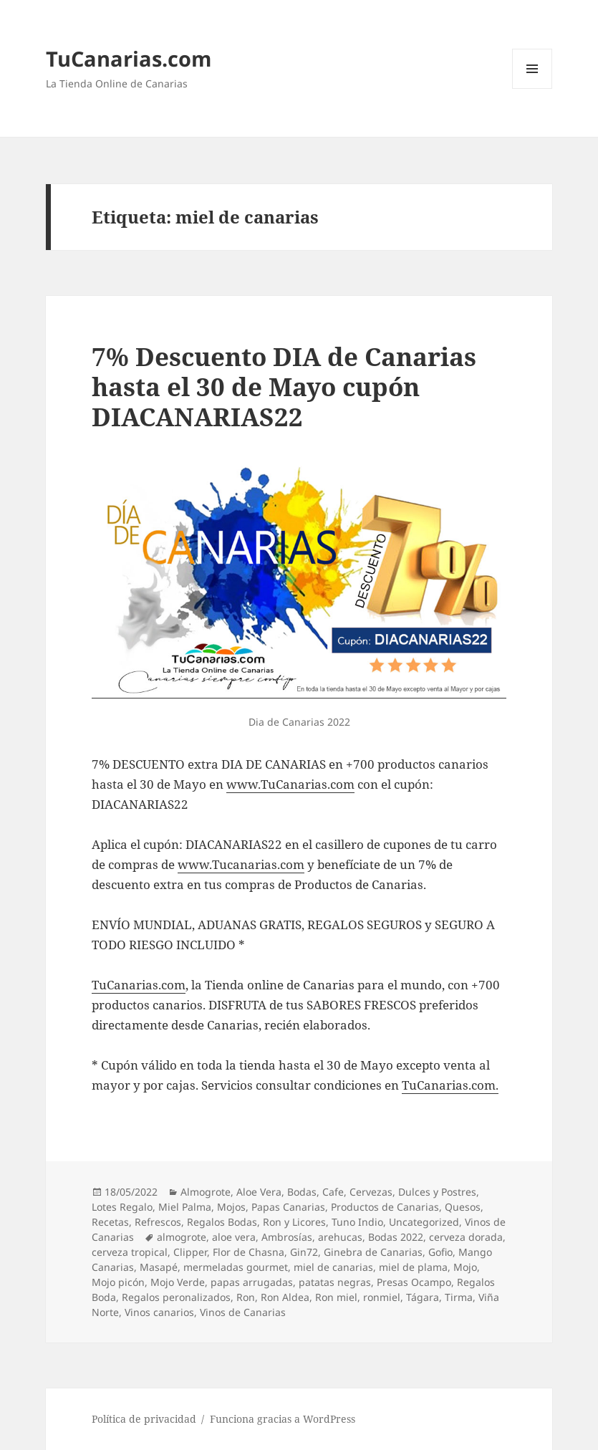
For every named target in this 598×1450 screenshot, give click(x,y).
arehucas (340, 1237)
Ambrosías (286, 1237)
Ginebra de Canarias (373, 1252)
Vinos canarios (159, 1312)
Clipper (190, 1252)
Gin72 (304, 1252)
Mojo (465, 1267)
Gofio (440, 1252)
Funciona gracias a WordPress (282, 1419)
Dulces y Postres (437, 1192)
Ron (245, 1297)
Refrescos (158, 1222)
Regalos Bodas (222, 1222)
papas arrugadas (252, 1282)
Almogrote (205, 1192)
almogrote (181, 1237)
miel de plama (413, 1267)
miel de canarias (333, 1267)
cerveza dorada (466, 1237)
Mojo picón (118, 1282)
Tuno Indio (357, 1222)
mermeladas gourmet (235, 1267)
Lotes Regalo (122, 1207)
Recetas (110, 1222)
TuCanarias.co (133, 984)
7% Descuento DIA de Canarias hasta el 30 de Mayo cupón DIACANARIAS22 (284, 386)
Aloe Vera (258, 1192)
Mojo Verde (177, 1282)
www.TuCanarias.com (290, 784)
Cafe (333, 1192)
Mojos (231, 1207)
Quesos (463, 1207)
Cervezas (370, 1192)
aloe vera (234, 1237)
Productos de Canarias (385, 1207)
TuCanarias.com (128, 58)
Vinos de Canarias (243, 1312)
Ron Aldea (285, 1297)
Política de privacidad (144, 1419)
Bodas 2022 (395, 1237)
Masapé (159, 1267)
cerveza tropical (130, 1252)
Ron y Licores (294, 1222)
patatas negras (335, 1282)
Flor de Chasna (248, 1252)
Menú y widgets (532, 88)
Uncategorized (424, 1222)
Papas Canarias (288, 1207)
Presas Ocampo (414, 1282)
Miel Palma (184, 1207)
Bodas (302, 1192)
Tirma (459, 1297)
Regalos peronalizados (176, 1297)
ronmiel (381, 1297)
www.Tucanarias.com (241, 864)
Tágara (422, 1297)
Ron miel (336, 1297)
